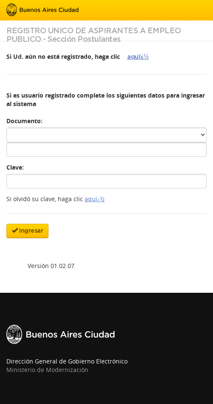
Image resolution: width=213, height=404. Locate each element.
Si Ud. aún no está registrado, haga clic (63, 56)
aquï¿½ (137, 57)
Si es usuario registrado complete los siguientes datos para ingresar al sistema (105, 99)
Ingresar (27, 230)
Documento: (24, 121)
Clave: (15, 167)
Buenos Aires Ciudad (42, 9)
